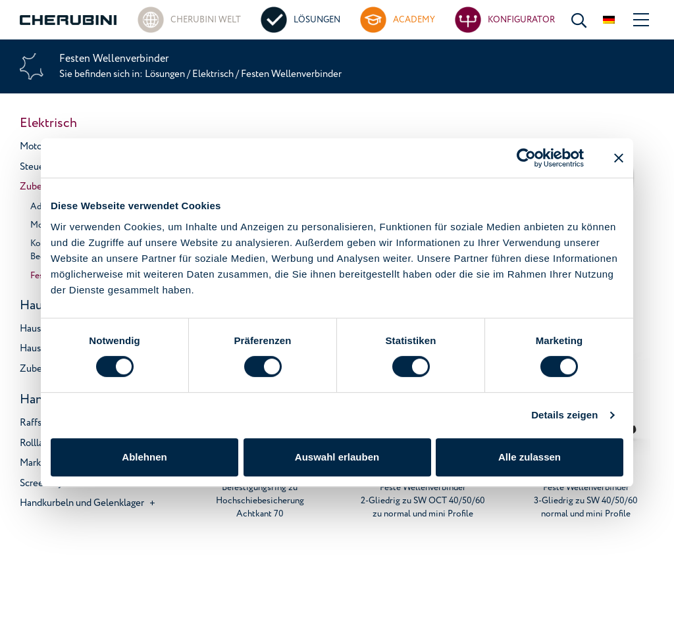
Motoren (38, 146)
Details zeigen (564, 414)
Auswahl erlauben (337, 457)
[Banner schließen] (618, 157)
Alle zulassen (529, 457)
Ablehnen (144, 457)
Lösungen (166, 74)
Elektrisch (213, 74)
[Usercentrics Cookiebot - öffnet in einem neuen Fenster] (526, 158)
